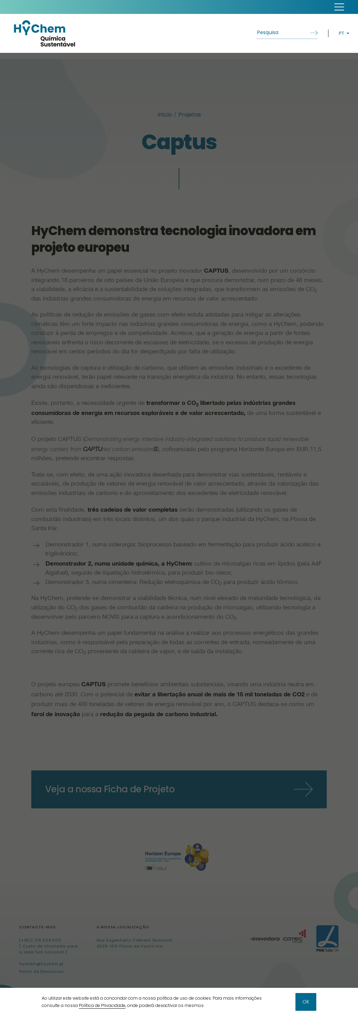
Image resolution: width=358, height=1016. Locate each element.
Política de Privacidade (102, 1006)
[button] (339, 6)
